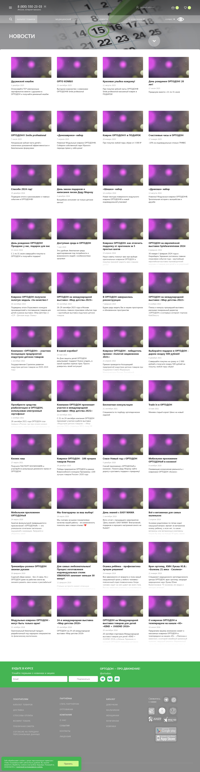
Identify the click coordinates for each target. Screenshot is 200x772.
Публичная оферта (23, 726)
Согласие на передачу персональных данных (26, 733)
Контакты (65, 731)
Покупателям (20, 699)
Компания (66, 714)
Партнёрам (66, 698)
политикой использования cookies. (29, 767)
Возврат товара (21, 721)
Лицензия (65, 736)
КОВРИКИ (111, 726)
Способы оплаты (23, 715)
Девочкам (112, 704)
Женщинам (112, 715)
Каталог (110, 699)
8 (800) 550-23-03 (30, 6)
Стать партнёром (69, 704)
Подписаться (83, 678)
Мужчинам (112, 721)
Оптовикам (66, 709)
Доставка (18, 710)
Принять (68, 763)
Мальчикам (112, 710)
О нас (63, 720)
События (65, 725)
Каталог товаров (22, 704)
